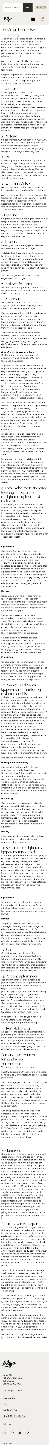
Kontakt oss (9, 1410)
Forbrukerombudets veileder (16, 83)
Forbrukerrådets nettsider (33, 1337)
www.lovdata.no (9, 119)
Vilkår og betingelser (14, 1415)
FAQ (4, 1404)
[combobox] (12, 7)
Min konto (8, 1398)
